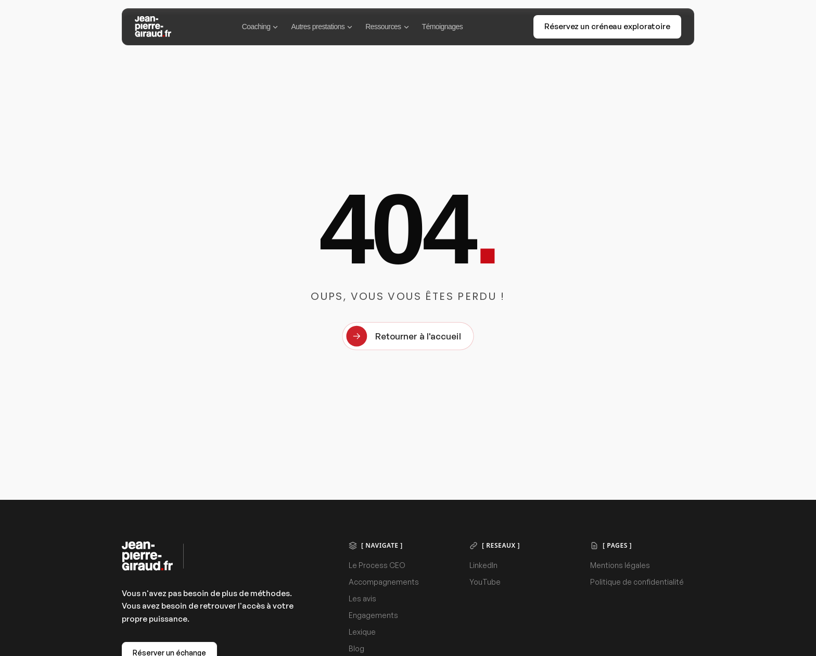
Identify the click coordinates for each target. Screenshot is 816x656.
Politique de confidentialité (637, 581)
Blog (356, 648)
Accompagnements (384, 581)
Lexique (362, 631)
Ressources (387, 26)
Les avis (362, 598)
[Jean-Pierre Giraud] (153, 26)
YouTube (485, 581)
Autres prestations (322, 26)
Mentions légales (620, 565)
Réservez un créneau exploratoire (607, 26)
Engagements (373, 615)
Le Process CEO (377, 565)
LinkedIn (483, 565)
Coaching (260, 26)
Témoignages (442, 26)
